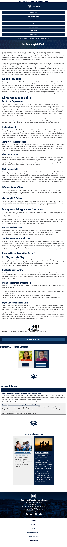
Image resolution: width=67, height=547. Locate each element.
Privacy (33, 545)
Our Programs (33, 13)
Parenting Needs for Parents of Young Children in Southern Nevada (21, 405)
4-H (33, 23)
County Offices (33, 34)
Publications (33, 20)
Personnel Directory (34, 38)
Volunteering (34, 1)
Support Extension (45, 38)
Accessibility (33, 524)
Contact (33, 528)
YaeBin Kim (25, 365)
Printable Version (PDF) (33, 340)
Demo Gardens (33, 30)
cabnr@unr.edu (33, 508)
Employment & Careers (33, 536)
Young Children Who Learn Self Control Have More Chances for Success (22, 393)
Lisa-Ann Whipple (41, 365)
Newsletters (26, 1)
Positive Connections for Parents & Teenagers (23, 453)
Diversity (33, 520)
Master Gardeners (33, 27)
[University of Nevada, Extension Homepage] (33, 496)
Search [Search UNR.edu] (46, 1)
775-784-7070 (30, 510)
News (20, 1)
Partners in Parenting (42, 452)
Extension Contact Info (23, 38)
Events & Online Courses (33, 16)
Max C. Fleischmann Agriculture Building (30, 506)
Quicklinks (40, 1)
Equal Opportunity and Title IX (33, 532)
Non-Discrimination (33, 541)
